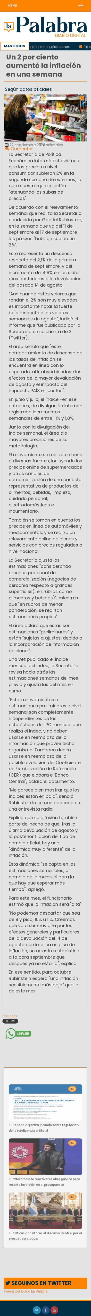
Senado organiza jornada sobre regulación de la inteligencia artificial (44, 1126)
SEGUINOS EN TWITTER (38, 1283)
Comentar (19, 149)
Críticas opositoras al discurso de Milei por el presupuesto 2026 (45, 1234)
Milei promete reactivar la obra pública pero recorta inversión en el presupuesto (44, 1180)
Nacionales (51, 144)
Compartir (8, 1016)
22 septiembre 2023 (25, 144)
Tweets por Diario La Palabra (26, 1291)
